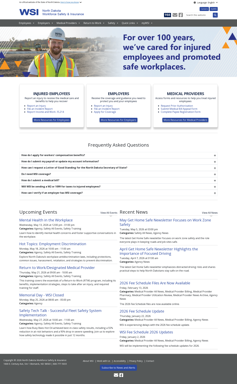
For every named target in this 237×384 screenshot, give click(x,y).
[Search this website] (198, 15)
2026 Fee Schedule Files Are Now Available (155, 282)
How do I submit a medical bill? (40, 180)
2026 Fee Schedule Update (142, 311)
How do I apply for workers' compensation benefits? (53, 155)
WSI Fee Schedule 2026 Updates (146, 331)
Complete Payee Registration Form (181, 112)
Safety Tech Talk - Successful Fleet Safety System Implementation (60, 312)
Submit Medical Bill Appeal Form (179, 108)
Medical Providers (67, 23)
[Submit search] (215, 15)
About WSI (88, 360)
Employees (25, 23)
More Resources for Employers (118, 120)
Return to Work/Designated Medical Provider (57, 267)
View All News (210, 212)
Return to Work (92, 23)
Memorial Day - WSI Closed (41, 294)
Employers (44, 23)
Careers (204, 9)
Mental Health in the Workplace (46, 219)
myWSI (213, 9)
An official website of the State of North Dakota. (49, 2)
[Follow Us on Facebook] (181, 15)
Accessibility (120, 360)
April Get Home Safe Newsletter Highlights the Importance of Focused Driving (159, 251)
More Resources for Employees (51, 120)
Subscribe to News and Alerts (118, 367)
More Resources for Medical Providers (185, 120)
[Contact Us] (175, 15)
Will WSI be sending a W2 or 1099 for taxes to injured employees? (60, 186)
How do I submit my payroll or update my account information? (60, 161)
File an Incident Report (40, 108)
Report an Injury (36, 105)
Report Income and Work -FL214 (45, 112)
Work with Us (103, 360)
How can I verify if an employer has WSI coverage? (52, 192)
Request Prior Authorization (177, 105)
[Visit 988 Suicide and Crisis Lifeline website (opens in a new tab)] (167, 15)
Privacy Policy (136, 360)
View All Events (108, 212)
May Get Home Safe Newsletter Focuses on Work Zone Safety (165, 222)
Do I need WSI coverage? (36, 174)
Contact (150, 360)
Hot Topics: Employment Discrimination (52, 243)
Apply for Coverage (105, 112)
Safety (111, 23)
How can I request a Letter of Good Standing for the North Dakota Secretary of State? (74, 167)
